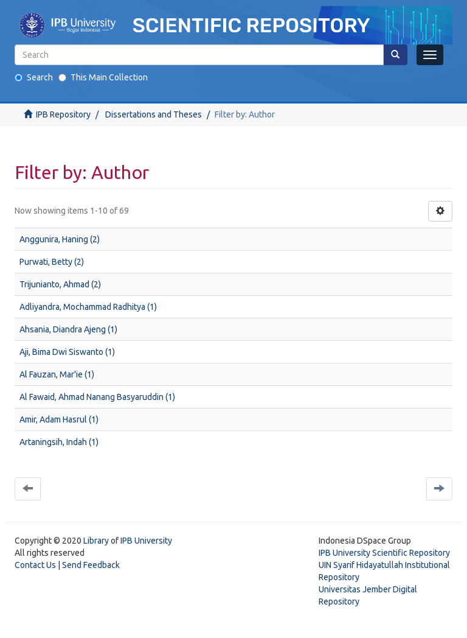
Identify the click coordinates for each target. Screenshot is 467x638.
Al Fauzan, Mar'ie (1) (56, 374)
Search (34, 77)
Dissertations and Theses (153, 114)
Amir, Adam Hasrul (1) (59, 419)
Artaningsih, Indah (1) (59, 442)
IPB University (146, 540)
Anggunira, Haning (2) (59, 239)
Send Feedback (91, 565)
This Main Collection (103, 77)
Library (96, 540)
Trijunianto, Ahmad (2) (60, 284)
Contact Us (35, 565)
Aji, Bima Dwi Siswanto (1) (67, 352)
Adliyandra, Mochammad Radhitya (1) (88, 307)
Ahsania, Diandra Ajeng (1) (68, 329)
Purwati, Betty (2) (51, 262)
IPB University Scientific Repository (384, 553)
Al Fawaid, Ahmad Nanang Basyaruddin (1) (97, 397)
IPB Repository (63, 114)
